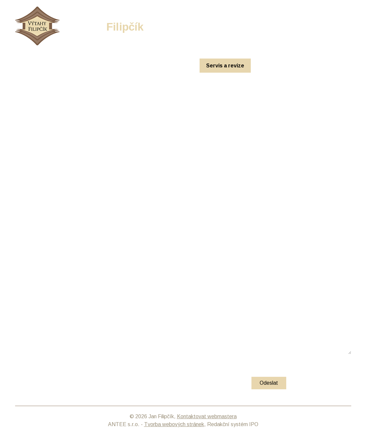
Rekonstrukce (170, 65)
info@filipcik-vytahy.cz (325, 25)
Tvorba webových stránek (174, 424)
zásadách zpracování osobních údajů (94, 371)
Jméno (35, 272)
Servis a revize (225, 65)
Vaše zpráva (42, 319)
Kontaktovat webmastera (207, 416)
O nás (270, 65)
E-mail (34, 288)
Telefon (26, 303)
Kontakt (306, 65)
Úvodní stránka (68, 65)
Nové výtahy (120, 65)
